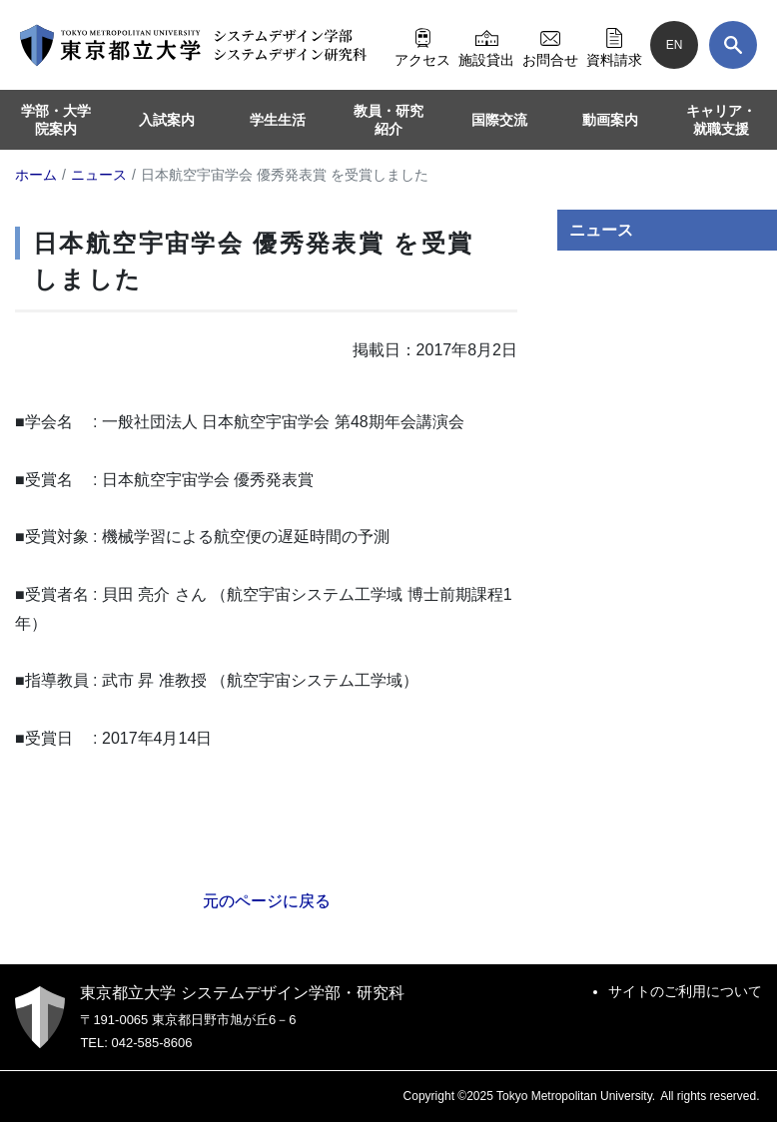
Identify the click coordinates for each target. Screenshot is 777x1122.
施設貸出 (486, 45)
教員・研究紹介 (388, 120)
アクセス (422, 45)
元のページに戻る (267, 900)
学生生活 (278, 120)
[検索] (733, 45)
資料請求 (614, 45)
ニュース (601, 230)
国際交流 (499, 120)
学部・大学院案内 (56, 120)
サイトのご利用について (685, 991)
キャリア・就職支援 (721, 120)
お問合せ (550, 45)
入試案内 (167, 120)
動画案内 (610, 120)
